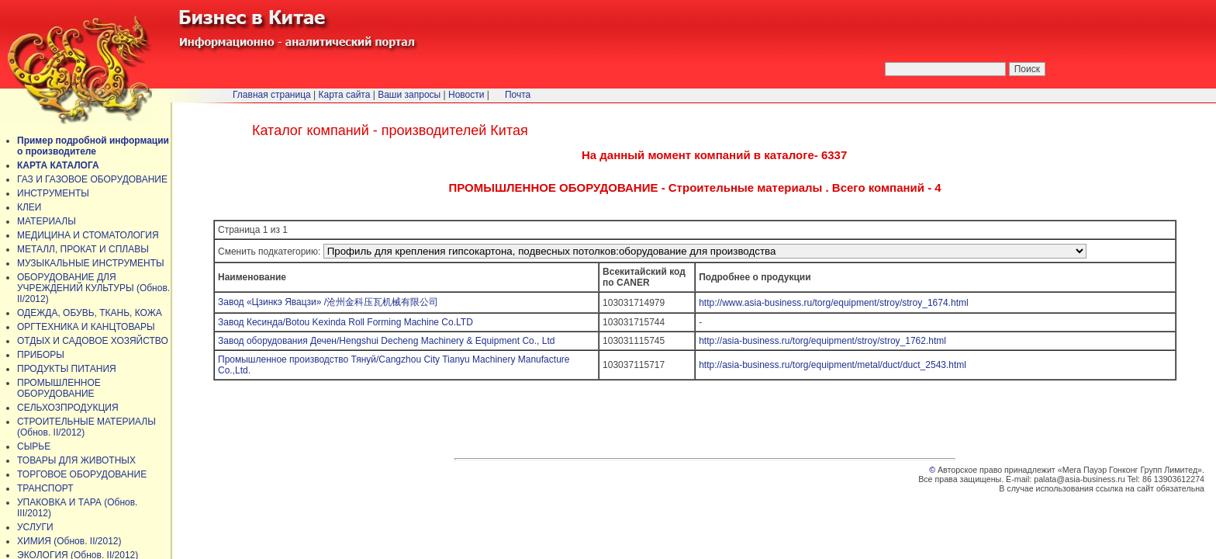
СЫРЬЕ (33, 446)
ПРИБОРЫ (40, 354)
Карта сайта (345, 94)
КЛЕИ (29, 207)
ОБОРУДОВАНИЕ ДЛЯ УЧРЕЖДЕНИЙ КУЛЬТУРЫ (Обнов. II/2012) (93, 288)
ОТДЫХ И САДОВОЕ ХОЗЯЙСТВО (92, 340)
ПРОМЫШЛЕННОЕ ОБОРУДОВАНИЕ (59, 388)
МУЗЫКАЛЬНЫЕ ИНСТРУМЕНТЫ (90, 263)
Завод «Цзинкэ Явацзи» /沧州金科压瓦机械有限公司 (328, 302)
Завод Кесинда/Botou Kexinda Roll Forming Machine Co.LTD (345, 322)
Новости (466, 94)
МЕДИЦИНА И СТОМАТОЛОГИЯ (88, 235)
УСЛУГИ (35, 527)
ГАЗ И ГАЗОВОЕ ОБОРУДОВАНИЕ (92, 179)
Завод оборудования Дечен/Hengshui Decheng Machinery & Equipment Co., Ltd (393, 340)
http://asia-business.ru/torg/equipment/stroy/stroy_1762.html (822, 340)
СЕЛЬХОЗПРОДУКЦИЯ (68, 407)
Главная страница (272, 94)
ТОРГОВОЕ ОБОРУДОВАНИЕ (82, 474)
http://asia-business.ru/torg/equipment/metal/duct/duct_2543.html (832, 364)
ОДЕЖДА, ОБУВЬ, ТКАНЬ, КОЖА (89, 312)
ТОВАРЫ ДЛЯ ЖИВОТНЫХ (76, 460)
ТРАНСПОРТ (45, 488)
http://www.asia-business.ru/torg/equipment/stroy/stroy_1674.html (834, 302)
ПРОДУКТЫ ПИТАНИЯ (66, 368)
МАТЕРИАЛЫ (46, 221)
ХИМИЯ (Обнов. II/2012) (69, 541)
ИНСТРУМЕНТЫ (53, 193)
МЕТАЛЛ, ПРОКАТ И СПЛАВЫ (83, 249)
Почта (517, 94)
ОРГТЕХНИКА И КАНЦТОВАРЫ (86, 326)
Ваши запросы (409, 94)
